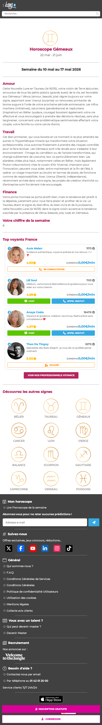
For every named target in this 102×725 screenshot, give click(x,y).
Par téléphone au (27, 680)
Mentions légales (18, 604)
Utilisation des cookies (21, 597)
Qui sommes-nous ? (20, 566)
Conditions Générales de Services (28, 578)
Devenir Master (17, 633)
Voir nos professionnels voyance (51, 375)
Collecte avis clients (20, 610)
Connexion (51, 718)
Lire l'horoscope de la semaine (26, 507)
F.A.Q (10, 572)
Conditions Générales (21, 585)
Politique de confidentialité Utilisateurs (32, 591)
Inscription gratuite (51, 709)
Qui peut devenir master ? (24, 626)
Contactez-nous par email (24, 674)
